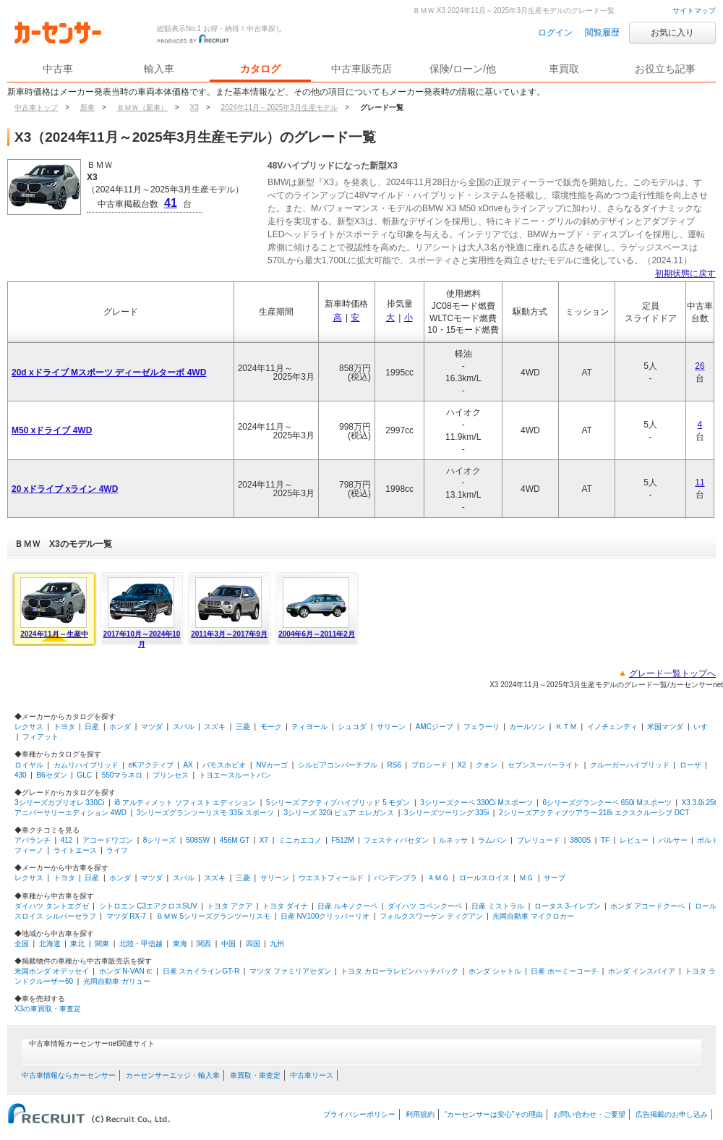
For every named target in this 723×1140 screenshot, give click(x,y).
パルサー (673, 840)
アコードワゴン (107, 840)
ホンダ (120, 727)
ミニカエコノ (300, 840)
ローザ (690, 765)
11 (699, 482)
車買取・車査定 (255, 1075)
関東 (102, 944)
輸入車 (159, 69)
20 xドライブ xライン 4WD (65, 489)
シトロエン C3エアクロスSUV (148, 906)
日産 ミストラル (497, 906)
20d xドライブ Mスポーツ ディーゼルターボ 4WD (109, 372)
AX (187, 765)
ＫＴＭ (566, 727)
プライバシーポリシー (359, 1114)
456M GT (235, 840)
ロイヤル (28, 765)
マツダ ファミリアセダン (290, 971)
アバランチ (32, 840)
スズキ (215, 727)
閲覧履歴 (602, 32)
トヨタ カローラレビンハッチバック (399, 971)
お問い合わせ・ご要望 (589, 1114)
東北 (77, 944)
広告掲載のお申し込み (672, 1114)
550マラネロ (122, 775)
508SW (198, 840)
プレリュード (538, 840)
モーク (271, 727)
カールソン (527, 727)
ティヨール (309, 727)
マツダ (152, 727)
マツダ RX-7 (126, 916)
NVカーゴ (272, 765)
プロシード (429, 765)
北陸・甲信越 (141, 944)
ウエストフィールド (331, 878)
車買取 (564, 69)
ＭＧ (526, 878)
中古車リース (311, 1075)
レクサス (28, 727)
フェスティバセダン (396, 840)
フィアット (40, 737)
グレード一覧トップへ (672, 673)
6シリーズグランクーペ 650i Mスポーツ (607, 803)
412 (67, 840)
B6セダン (51, 775)
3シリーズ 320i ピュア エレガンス (338, 813)
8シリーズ (159, 840)
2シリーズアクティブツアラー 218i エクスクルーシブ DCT (594, 813)
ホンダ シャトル (495, 971)
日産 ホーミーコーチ (564, 971)
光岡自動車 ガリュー (116, 981)
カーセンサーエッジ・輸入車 (173, 1075)
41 (170, 203)
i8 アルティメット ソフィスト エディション (185, 803)
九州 (277, 944)
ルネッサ (453, 840)
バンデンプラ (395, 878)
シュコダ (352, 727)
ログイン (555, 32)
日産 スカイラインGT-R (201, 971)
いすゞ (704, 727)
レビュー (634, 840)
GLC (84, 775)
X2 (461, 765)
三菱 (243, 727)
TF (605, 840)
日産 (92, 727)
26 (699, 366)
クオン (486, 765)
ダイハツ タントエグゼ (51, 906)
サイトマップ (694, 10)
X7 (264, 840)
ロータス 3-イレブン (567, 906)
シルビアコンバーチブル (337, 765)
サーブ (554, 878)
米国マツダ (665, 727)
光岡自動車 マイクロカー (533, 916)
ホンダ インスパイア (641, 971)
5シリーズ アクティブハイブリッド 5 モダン (338, 803)
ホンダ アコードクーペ (647, 906)
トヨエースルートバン (235, 775)
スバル (183, 727)
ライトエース (75, 850)
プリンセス (171, 775)
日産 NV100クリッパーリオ (325, 916)
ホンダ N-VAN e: (126, 971)
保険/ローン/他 (462, 69)
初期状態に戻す (685, 273)
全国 (21, 944)
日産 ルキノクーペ (347, 906)
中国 (228, 944)
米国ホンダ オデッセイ (51, 971)
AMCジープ (434, 727)
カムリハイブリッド (86, 765)
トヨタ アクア (229, 906)
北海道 (50, 944)
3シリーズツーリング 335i (446, 813)
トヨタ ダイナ (285, 906)
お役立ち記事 (665, 69)
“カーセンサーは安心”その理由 (494, 1114)
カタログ (260, 69)
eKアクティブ (150, 765)
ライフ (117, 850)
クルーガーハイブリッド (629, 765)
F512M (343, 840)
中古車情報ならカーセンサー (69, 1075)
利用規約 (420, 1114)
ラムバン (492, 840)
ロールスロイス (484, 878)
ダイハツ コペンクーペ (425, 906)
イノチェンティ (612, 727)
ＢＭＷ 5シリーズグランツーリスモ (213, 916)
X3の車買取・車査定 (47, 1009)
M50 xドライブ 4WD (52, 430)
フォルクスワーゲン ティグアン (431, 916)
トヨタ (64, 727)
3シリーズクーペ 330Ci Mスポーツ (476, 803)
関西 (204, 944)
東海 (180, 944)
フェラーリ (481, 727)
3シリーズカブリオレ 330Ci (59, 803)
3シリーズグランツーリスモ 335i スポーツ (205, 813)
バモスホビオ (224, 765)
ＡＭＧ (438, 878)
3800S (580, 840)
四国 (253, 944)
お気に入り (672, 32)
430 (20, 775)
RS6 (394, 765)
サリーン (391, 727)
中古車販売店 (361, 69)
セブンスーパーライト (544, 765)
